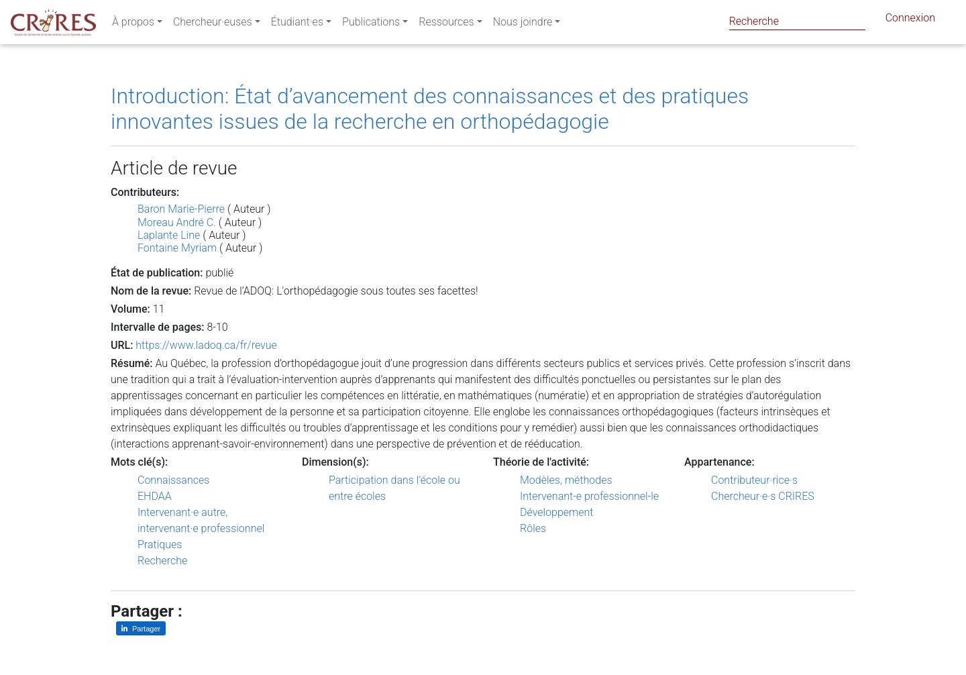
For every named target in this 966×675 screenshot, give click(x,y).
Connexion (910, 20)
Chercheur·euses (212, 24)
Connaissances (173, 480)
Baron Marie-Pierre (181, 209)
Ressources (446, 24)
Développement (557, 512)
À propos (133, 24)
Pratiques (160, 544)
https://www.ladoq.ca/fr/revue (206, 345)
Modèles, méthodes (566, 480)
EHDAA (155, 496)
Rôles (533, 528)
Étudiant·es (297, 24)
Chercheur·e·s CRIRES (762, 496)
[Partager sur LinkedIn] (141, 628)
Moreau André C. (177, 222)
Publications (371, 24)
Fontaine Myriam (177, 248)
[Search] (797, 21)
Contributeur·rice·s (754, 480)
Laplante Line (169, 235)
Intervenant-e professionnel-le (589, 496)
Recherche (162, 560)
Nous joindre (523, 24)
